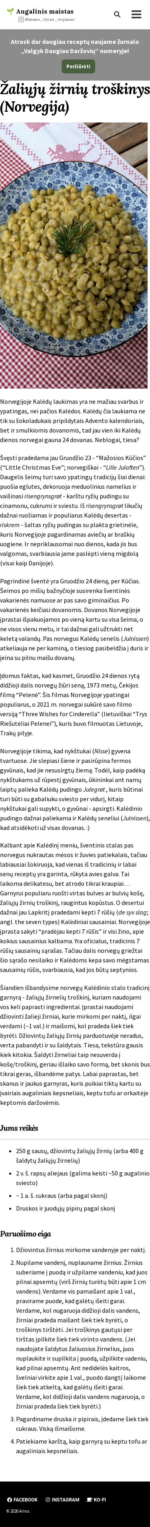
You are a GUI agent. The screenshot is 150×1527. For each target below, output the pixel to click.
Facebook (22, 1500)
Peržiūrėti (78, 66)
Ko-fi (96, 1500)
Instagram (62, 1500)
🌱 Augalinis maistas (40, 15)
